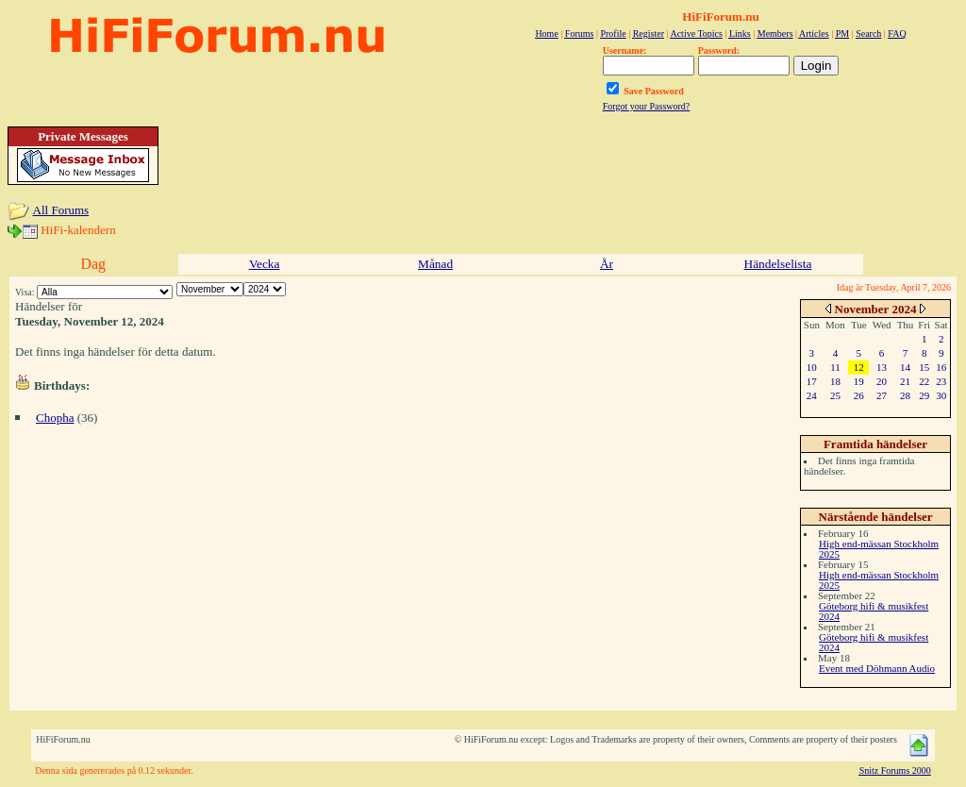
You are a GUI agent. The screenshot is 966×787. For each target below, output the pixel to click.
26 (859, 395)
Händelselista (778, 264)
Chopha (55, 417)
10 (812, 367)
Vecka (264, 264)
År (606, 264)
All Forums (61, 210)
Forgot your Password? (647, 106)
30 (941, 395)
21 (905, 381)
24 (812, 395)
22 (924, 381)
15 (924, 367)
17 (812, 381)
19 (859, 381)
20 (881, 381)
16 (941, 367)
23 (941, 381)
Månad (435, 264)
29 (924, 395)
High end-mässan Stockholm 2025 (879, 549)
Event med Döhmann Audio (877, 668)
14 (905, 367)
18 (835, 381)
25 (835, 395)
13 (881, 367)
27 (881, 395)
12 (859, 367)
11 (835, 367)
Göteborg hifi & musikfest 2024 (873, 611)
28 (905, 395)
